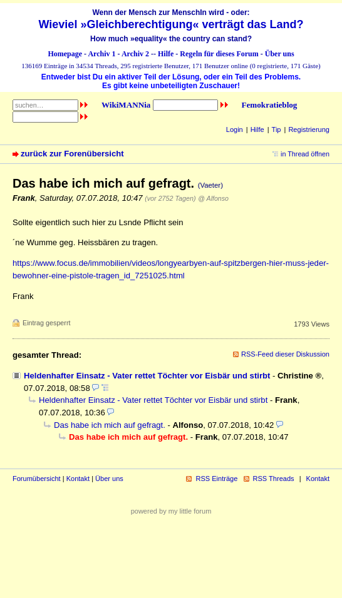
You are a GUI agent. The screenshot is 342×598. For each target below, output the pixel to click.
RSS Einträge (216, 478)
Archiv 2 (135, 53)
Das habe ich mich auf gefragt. (109, 425)
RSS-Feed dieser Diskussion (285, 354)
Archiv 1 (101, 53)
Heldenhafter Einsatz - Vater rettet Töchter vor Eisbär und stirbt (147, 375)
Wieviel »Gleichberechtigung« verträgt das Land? (171, 24)
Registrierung (308, 129)
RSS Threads (273, 478)
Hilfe (166, 53)
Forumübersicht (37, 478)
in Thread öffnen (305, 154)
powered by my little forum (171, 511)
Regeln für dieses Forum (219, 53)
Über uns (279, 53)
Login (234, 129)
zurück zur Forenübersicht (72, 153)
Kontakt (78, 478)
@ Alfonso (213, 198)
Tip (276, 129)
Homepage (65, 53)
